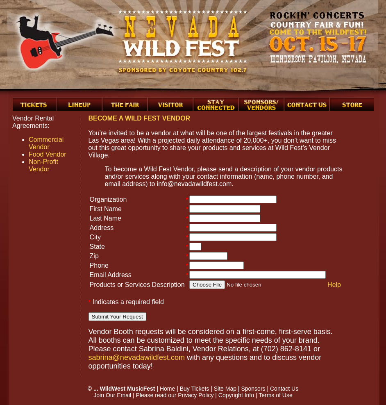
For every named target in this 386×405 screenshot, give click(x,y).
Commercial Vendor (46, 143)
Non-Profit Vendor (43, 165)
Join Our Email (112, 395)
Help (334, 284)
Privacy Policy (195, 395)
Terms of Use (275, 395)
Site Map (225, 388)
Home (167, 388)
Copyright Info (236, 395)
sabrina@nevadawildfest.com (137, 357)
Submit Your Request (117, 317)
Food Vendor (47, 154)
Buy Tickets (194, 388)
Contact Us (284, 388)
